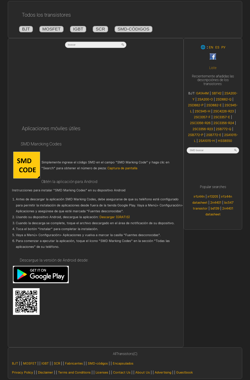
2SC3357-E (221, 117)
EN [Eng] (211, 47)
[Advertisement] (95, 87)
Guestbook (184, 372)
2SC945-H (202, 111)
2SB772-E (213, 135)
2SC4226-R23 (223, 111)
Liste (213, 68)
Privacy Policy (22, 372)
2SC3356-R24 (223, 123)
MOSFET (51, 29)
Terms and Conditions (74, 372)
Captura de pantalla (122, 168)
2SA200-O (205, 99)
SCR (100, 29)
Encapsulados (123, 363)
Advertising (163, 372)
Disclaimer (45, 372)
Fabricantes (74, 363)
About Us (142, 372)
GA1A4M (202, 93)
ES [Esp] (217, 47)
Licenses (102, 372)
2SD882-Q (223, 99)
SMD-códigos (133, 29)
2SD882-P (196, 105)
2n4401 (215, 202)
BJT (26, 29)
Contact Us (121, 372)
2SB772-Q (223, 129)
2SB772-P (195, 135)
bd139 (215, 208)
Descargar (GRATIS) (114, 217)
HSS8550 (225, 141)
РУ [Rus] (223, 47)
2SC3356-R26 (200, 123)
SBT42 (216, 93)
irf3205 (213, 196)
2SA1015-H (207, 141)
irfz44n (199, 196)
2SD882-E (214, 105)
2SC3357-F (202, 117)
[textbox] (95, 45)
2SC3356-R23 (203, 129)
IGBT (78, 29)
